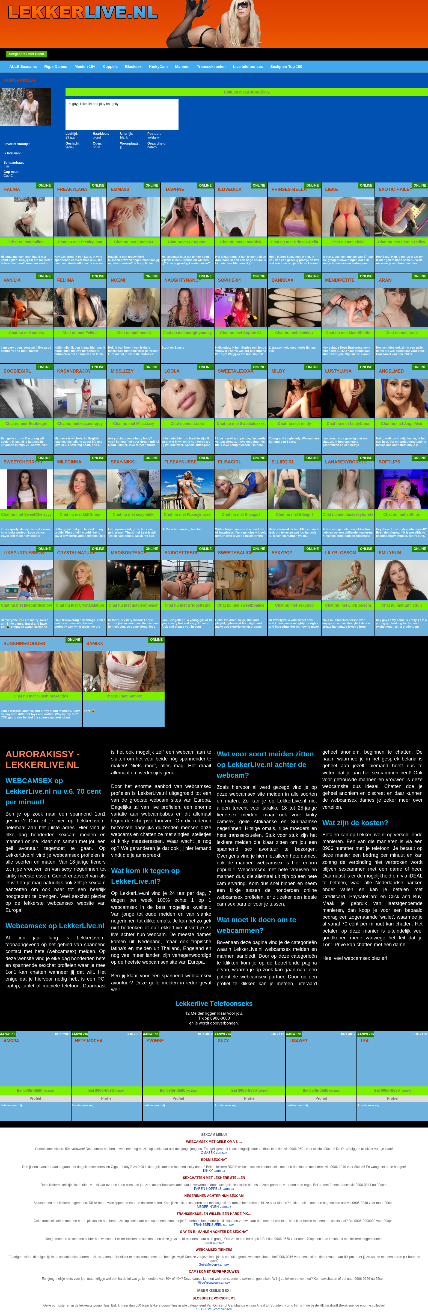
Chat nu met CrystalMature (80, 605)
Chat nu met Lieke (348, 242)
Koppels (110, 66)
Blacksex (133, 66)
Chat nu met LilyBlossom (348, 605)
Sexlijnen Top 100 (286, 66)
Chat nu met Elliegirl (294, 514)
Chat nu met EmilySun (401, 605)
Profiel (35, 1098)
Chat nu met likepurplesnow (26, 605)
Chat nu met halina (26, 242)
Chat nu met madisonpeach (134, 605)
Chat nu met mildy (294, 423)
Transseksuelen (211, 66)
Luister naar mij (11, 1105)
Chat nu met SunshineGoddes (41, 696)
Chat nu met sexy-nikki (133, 514)
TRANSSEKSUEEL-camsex (214, 1225)
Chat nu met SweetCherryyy (26, 514)
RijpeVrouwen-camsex (214, 1282)
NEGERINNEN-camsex (214, 1207)
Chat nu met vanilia (26, 333)
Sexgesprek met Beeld (26, 54)
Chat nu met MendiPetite (348, 333)
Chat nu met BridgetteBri (187, 605)
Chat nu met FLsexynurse (187, 514)
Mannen (182, 66)
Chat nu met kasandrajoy (80, 423)
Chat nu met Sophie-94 (240, 333)
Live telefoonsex (248, 66)
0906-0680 (220, 1018)
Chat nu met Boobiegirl (26, 423)
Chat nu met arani (401, 333)
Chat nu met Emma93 (133, 242)
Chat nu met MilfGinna (80, 514)
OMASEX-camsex (214, 1153)
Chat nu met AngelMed (401, 423)
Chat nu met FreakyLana (80, 242)
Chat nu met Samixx (123, 696)
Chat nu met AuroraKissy (247, 92)
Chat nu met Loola (187, 423)
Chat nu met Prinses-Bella (294, 242)
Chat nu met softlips (401, 514)
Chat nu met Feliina (80, 333)
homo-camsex (214, 1243)
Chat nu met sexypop (294, 605)
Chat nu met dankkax (294, 333)
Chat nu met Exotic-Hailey (401, 242)
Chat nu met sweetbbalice (240, 605)
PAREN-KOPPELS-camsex (214, 1189)
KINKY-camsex (214, 1171)
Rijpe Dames (55, 66)
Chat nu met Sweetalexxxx (241, 423)
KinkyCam (158, 66)
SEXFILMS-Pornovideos (214, 1309)
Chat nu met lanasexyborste (348, 514)
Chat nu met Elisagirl (241, 514)
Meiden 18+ (85, 66)
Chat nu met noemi (133, 333)
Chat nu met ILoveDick (240, 242)
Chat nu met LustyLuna (348, 423)
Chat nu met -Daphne (187, 242)
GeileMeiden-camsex (214, 1264)
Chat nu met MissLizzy (133, 423)
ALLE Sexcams (23, 66)
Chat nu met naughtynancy (187, 333)
